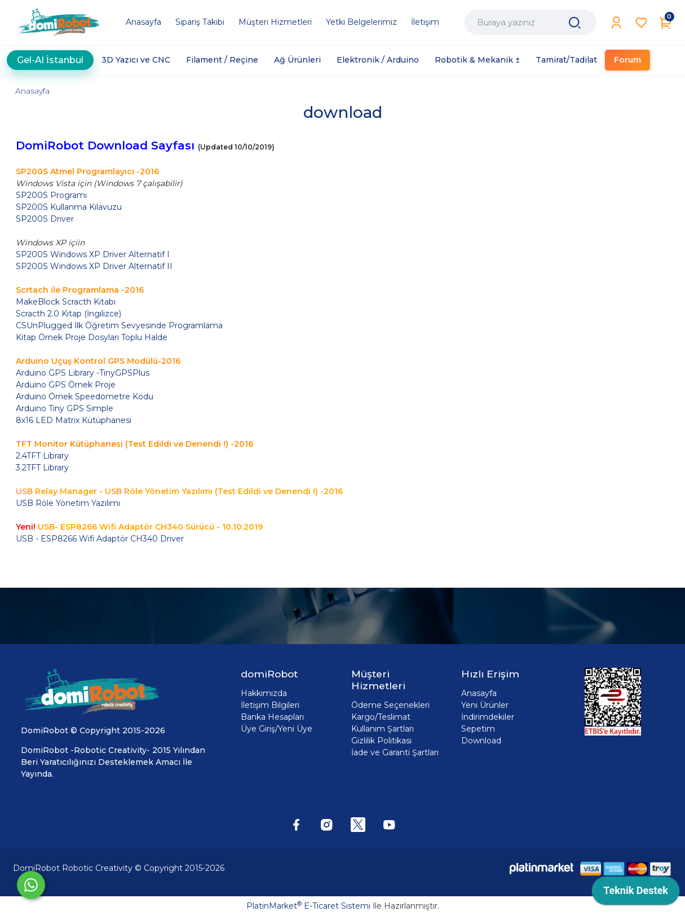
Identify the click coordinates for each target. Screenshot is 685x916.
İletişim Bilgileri (270, 705)
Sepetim (478, 729)
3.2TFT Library (42, 468)
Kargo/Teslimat (380, 717)
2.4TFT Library (42, 456)
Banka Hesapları (272, 717)
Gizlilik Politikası (381, 741)
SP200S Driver (45, 219)
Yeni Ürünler (485, 705)
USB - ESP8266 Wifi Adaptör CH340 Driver (100, 539)
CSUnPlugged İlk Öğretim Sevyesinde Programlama (119, 325)
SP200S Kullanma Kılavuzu (69, 207)
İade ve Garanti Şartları (395, 752)
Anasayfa (32, 91)
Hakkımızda (264, 693)
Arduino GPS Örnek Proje (66, 385)
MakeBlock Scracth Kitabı (66, 302)
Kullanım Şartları (382, 729)
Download (481, 741)
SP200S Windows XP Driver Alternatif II (94, 266)
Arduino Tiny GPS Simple (64, 408)
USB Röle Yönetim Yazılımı (69, 503)
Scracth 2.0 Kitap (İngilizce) (68, 314)
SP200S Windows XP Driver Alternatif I (93, 254)
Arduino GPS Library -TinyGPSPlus (82, 373)
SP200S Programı (51, 195)
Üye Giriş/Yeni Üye (276, 729)
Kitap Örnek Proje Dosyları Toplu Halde (91, 337)
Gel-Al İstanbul (50, 60)
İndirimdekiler (487, 717)
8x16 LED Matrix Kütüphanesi (73, 420)
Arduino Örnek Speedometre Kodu (84, 396)
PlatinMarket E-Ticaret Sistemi (308, 906)
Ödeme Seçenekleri (390, 705)
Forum (627, 60)
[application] (635, 893)
